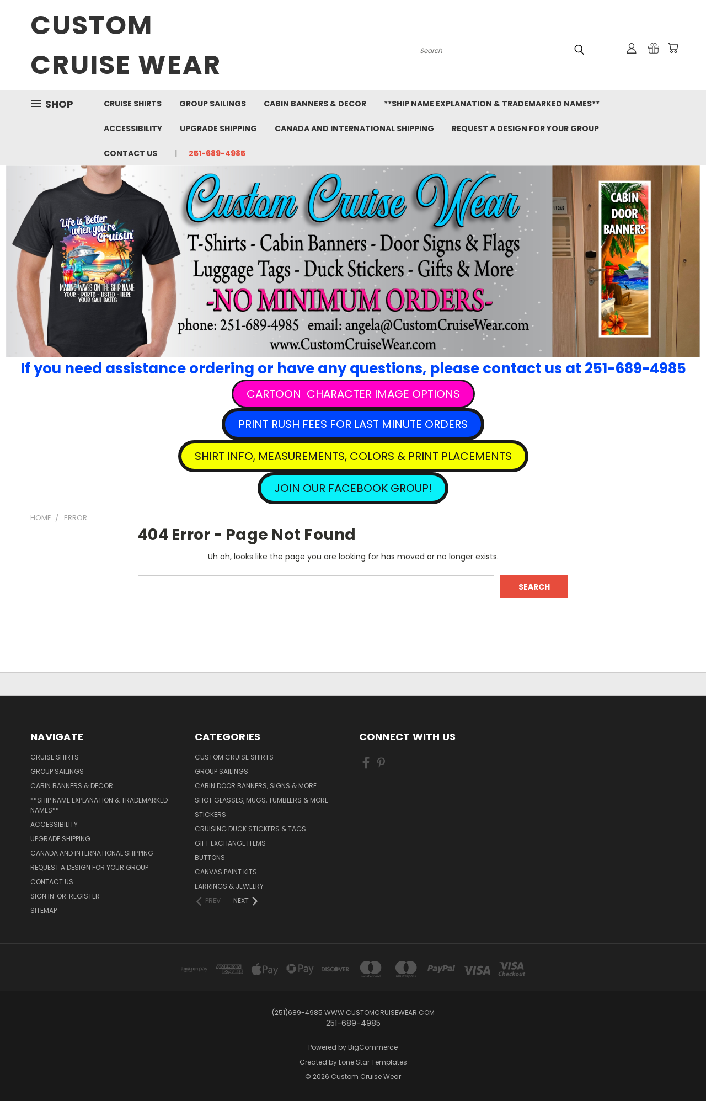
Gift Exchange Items (230, 843)
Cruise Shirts (133, 103)
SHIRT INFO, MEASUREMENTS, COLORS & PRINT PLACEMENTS (353, 456)
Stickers (210, 814)
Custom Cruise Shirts (234, 757)
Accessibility (133, 128)
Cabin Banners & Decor (315, 103)
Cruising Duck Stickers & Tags (250, 828)
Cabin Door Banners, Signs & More (256, 785)
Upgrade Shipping (218, 128)
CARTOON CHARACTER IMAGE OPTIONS (353, 394)
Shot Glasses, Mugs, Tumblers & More (261, 800)
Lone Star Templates (373, 1062)
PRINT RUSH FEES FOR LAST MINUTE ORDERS (353, 424)
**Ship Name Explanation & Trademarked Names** (492, 103)
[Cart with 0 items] (672, 48)
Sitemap (43, 910)
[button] (353, 394)
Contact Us (130, 153)
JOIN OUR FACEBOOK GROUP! (353, 488)
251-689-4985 (217, 153)
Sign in (43, 896)
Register (84, 896)
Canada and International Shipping (354, 128)
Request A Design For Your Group (525, 128)
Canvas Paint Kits (226, 871)
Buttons (210, 857)
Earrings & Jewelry (229, 886)
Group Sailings (212, 103)
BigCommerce (373, 1047)
